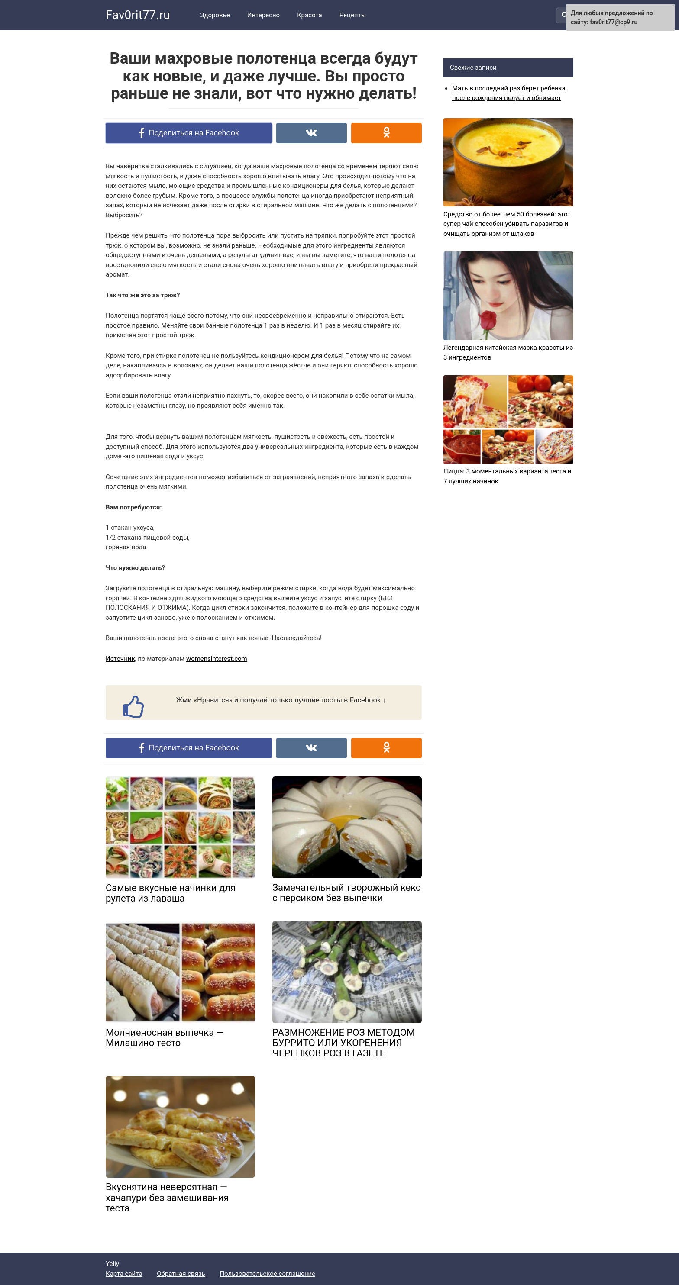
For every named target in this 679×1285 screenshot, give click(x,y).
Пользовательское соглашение (267, 1274)
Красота (309, 15)
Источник (120, 659)
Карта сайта (124, 1274)
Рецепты (353, 15)
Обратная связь (181, 1274)
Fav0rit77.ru (138, 15)
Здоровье (215, 15)
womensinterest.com (216, 659)
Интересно (263, 15)
